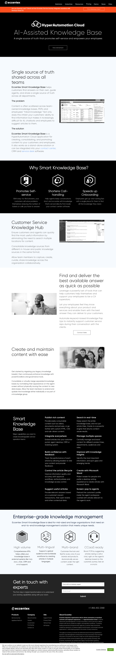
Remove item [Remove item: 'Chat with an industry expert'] (101, 584)
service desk (28, 151)
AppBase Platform (17, 620)
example (93, 565)
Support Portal (48, 618)
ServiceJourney (16, 618)
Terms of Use (47, 623)
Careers (30, 620)
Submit (83, 597)
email (18, 565)
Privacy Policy (47, 620)
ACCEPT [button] (110, 649)
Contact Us (31, 628)
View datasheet (58, 48)
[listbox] (83, 585)
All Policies (46, 625)
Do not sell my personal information (13, 654)
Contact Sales (82, 333)
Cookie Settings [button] (101, 649)
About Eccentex (32, 618)
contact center (48, 148)
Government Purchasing (31, 624)
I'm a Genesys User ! (94, 9)
